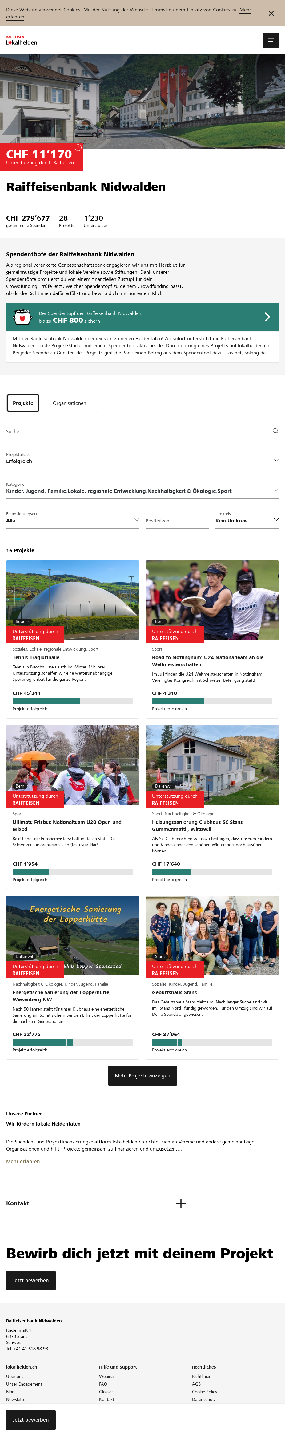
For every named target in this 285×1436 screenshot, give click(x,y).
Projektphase (18, 454)
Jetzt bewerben (31, 1280)
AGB (196, 1384)
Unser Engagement (24, 1384)
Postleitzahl (158, 521)
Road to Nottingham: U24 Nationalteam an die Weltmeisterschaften (207, 661)
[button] (271, 40)
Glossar (106, 1391)
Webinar (107, 1376)
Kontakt (106, 1399)
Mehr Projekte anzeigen (143, 1076)
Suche (12, 431)
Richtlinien (201, 1376)
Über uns (14, 1376)
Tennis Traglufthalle (36, 657)
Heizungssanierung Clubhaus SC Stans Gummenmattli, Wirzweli (197, 825)
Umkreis (223, 513)
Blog (10, 1391)
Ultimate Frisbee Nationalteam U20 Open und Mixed (67, 825)
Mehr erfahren (23, 1161)
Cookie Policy (204, 1391)
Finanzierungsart (21, 513)
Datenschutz (204, 1399)
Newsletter (16, 1399)
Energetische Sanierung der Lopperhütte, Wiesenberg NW (62, 996)
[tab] (23, 403)
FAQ (103, 1384)
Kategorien (16, 484)
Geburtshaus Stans (174, 992)
